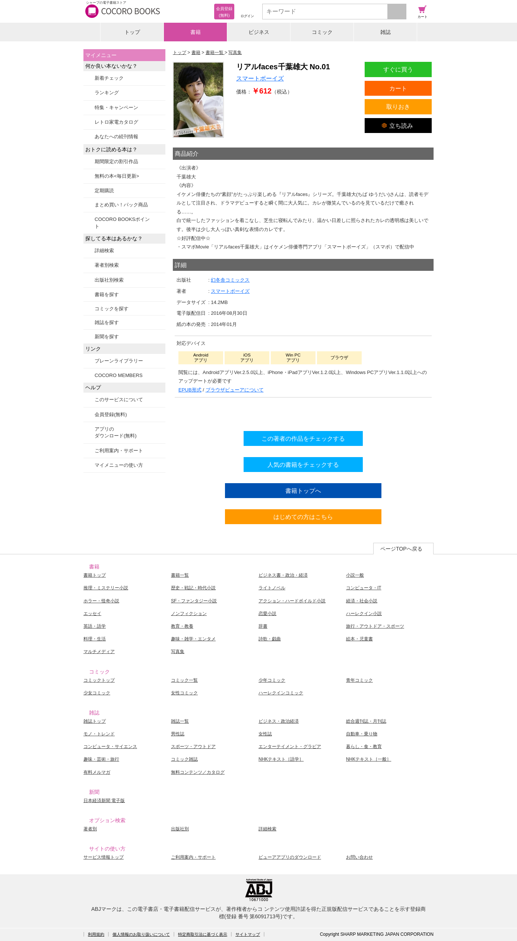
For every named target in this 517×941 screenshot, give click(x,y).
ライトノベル (271, 587)
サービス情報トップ (103, 857)
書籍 (195, 32)
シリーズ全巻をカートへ (303, 412)
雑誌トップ (94, 721)
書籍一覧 (180, 575)
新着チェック (109, 78)
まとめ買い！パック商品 (121, 204)
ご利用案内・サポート (119, 450)
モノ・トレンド (99, 733)
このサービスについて (119, 399)
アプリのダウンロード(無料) (116, 432)
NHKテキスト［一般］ (368, 759)
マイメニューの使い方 (119, 465)
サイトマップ (247, 934)
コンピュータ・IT (363, 587)
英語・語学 (94, 626)
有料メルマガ (96, 772)
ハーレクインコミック (280, 693)
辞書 (262, 626)
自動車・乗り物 (361, 733)
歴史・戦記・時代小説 (193, 587)
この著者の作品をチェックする (303, 438)
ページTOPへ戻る (401, 549)
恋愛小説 (267, 613)
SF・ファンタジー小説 (194, 600)
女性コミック (184, 693)
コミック (322, 32)
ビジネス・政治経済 (278, 721)
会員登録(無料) (111, 414)
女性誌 (265, 733)
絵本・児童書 (359, 638)
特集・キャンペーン (116, 107)
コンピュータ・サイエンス (110, 746)
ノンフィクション (189, 613)
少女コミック (96, 693)
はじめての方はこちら (303, 516)
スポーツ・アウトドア (193, 746)
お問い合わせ (359, 857)
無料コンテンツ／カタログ (198, 772)
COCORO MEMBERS (119, 375)
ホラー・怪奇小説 (101, 600)
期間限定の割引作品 (116, 161)
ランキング (107, 92)
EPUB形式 (190, 390)
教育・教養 (182, 626)
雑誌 (385, 32)
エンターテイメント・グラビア (289, 746)
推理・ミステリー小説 (105, 587)
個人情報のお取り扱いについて (141, 934)
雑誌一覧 (180, 721)
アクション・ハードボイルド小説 (292, 600)
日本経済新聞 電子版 (104, 800)
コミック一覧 (184, 680)
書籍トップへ (303, 490)
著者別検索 (107, 265)
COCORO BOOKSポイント (122, 222)
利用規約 (96, 934)
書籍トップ (94, 575)
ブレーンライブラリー (119, 361)
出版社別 (180, 828)
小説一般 (355, 575)
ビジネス (258, 32)
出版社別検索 (109, 280)
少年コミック (271, 680)
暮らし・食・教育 (364, 746)
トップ (132, 32)
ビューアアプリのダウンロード (289, 857)
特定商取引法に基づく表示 (202, 934)
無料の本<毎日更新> (117, 176)
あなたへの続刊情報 (116, 136)
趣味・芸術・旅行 (101, 759)
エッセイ (92, 613)
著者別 (90, 828)
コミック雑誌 (184, 759)
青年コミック (359, 680)
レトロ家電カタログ (116, 122)
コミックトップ (99, 680)
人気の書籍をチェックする (303, 464)
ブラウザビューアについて (235, 390)
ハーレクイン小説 (364, 613)
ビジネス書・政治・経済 (283, 575)
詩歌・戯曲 (269, 638)
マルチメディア (99, 651)
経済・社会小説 (361, 600)
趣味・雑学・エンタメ (193, 638)
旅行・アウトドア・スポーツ (375, 626)
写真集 (177, 651)
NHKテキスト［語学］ (281, 759)
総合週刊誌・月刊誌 (366, 721)
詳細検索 (104, 250)
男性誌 (177, 733)
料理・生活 (94, 638)
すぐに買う (398, 69)
